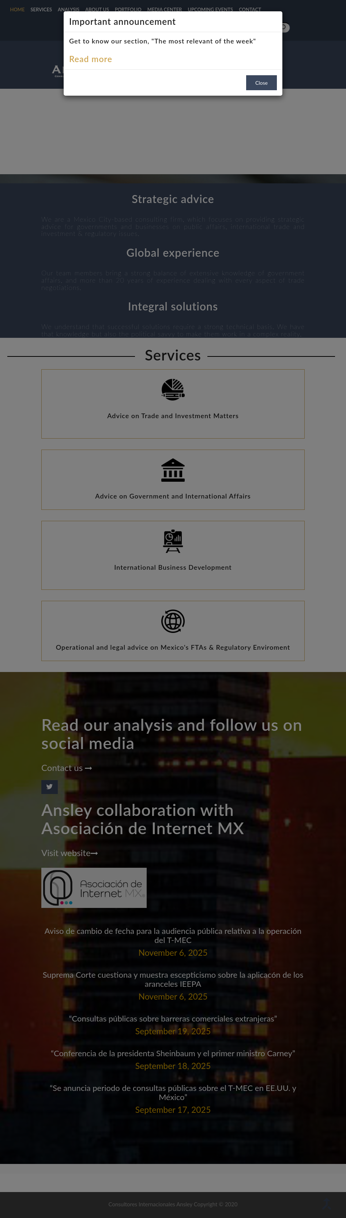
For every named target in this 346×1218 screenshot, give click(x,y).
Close (261, 83)
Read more (90, 59)
